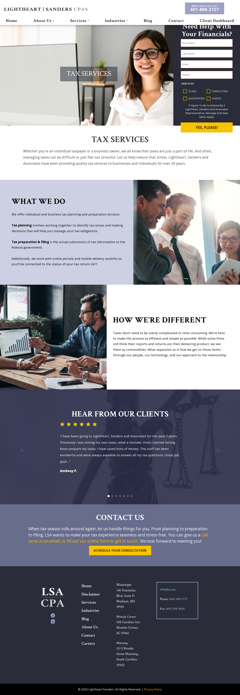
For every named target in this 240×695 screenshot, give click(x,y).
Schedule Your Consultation (120, 550)
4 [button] (120, 496)
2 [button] (112, 496)
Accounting (196, 98)
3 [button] (116, 496)
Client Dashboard (216, 20)
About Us (42, 20)
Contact (176, 20)
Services (78, 20)
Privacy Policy (153, 689)
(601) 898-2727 (178, 599)
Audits (216, 98)
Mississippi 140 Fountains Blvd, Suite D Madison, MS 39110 (126, 595)
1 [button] (109, 496)
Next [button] (217, 450)
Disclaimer (91, 594)
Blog (148, 20)
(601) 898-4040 (175, 609)
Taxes (192, 91)
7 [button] (131, 496)
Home (12, 20)
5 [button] (124, 496)
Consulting (220, 91)
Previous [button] (22, 450)
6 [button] (128, 496)
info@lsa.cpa (168, 589)
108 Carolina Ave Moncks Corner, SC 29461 (128, 627)
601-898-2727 (204, 9)
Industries (115, 20)
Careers (88, 643)
